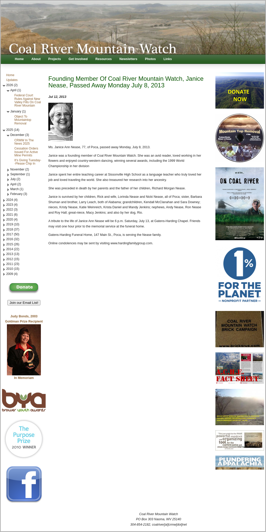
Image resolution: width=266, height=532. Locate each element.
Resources (103, 59)
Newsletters (128, 59)
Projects (54, 59)
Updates (12, 80)
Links (168, 59)
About (36, 59)
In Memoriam (24, 378)
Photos (150, 59)
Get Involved (78, 59)
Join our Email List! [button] (23, 303)
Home (19, 59)
